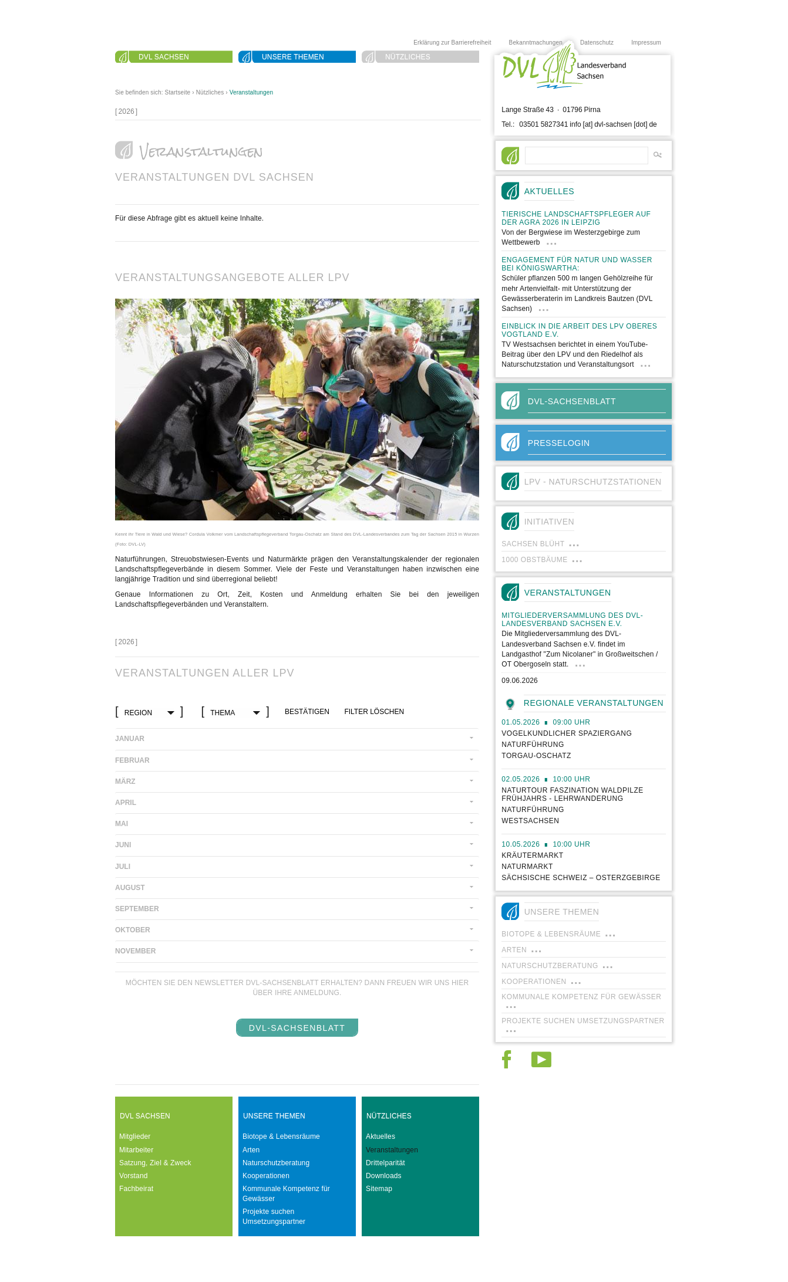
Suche (151, 71)
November (135, 951)
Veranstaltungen (252, 92)
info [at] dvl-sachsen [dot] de (613, 124)
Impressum (646, 42)
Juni (123, 845)
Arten (251, 1150)
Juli (122, 866)
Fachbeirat (136, 1189)
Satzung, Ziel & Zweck (155, 1163)
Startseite (178, 92)
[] (126, 111)
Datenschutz (597, 42)
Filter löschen (374, 712)
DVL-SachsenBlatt (297, 1028)
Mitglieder (135, 1136)
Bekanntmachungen (536, 42)
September (137, 909)
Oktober (132, 930)
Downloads (384, 1176)
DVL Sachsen (164, 57)
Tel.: (507, 124)
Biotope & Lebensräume (281, 1136)
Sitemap (379, 1189)
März (125, 781)
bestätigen (307, 712)
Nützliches (407, 57)
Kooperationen (266, 1176)
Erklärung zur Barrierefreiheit (452, 42)
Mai (121, 824)
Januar (129, 739)
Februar (132, 760)
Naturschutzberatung (276, 1163)
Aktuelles (380, 1136)
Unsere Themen (293, 57)
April (125, 803)
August (130, 888)
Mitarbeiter (136, 1150)
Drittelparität (385, 1163)
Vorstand (133, 1176)
